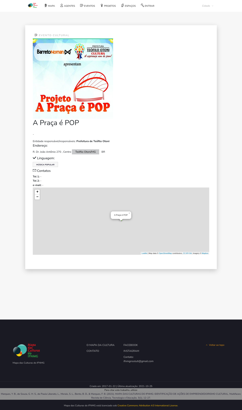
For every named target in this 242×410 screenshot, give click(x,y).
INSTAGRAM (131, 351)
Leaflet (144, 253)
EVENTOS (87, 6)
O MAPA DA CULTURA (101, 345)
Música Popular (45, 164)
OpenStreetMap (165, 253)
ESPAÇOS (128, 6)
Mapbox (205, 253)
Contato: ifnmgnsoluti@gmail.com (138, 359)
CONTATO (93, 351)
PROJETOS (108, 6)
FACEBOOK (131, 345)
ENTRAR (147, 6)
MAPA (49, 6)
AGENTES (67, 6)
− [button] (37, 197)
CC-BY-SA (187, 253)
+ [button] (37, 192)
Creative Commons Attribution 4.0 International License (147, 405)
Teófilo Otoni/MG (85, 152)
